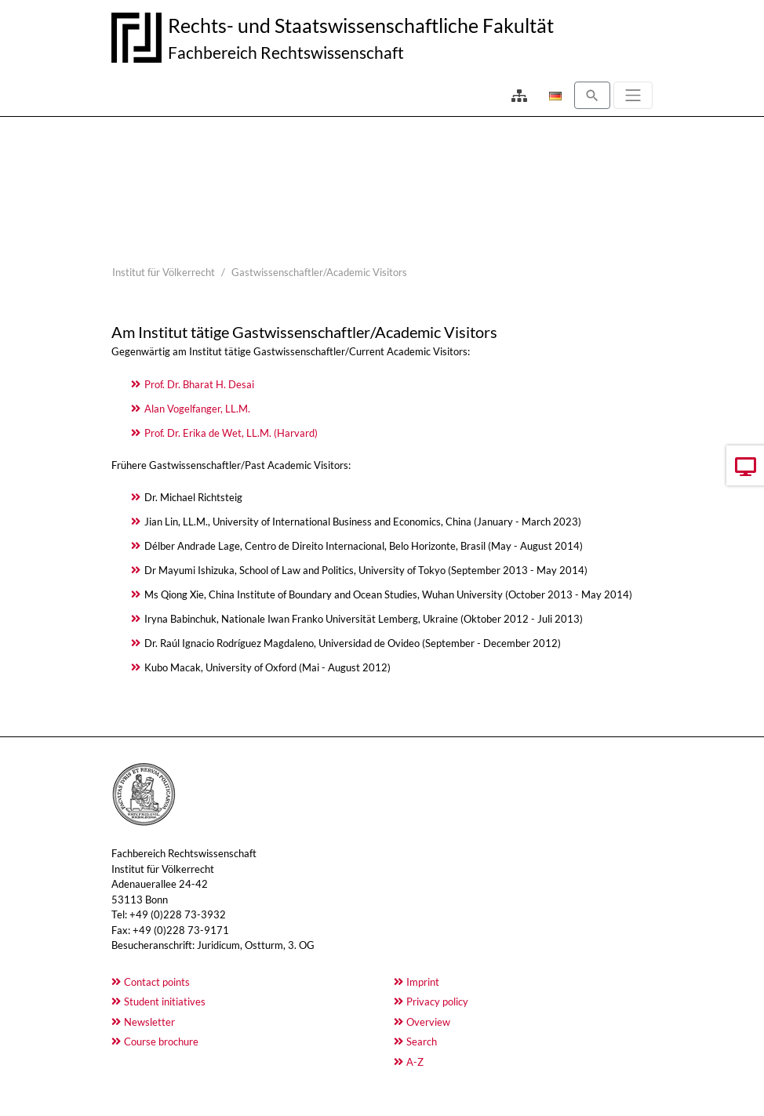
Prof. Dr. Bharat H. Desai (199, 384)
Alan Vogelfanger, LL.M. (197, 408)
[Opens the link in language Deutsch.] (554, 96)
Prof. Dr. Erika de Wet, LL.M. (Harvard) (231, 433)
